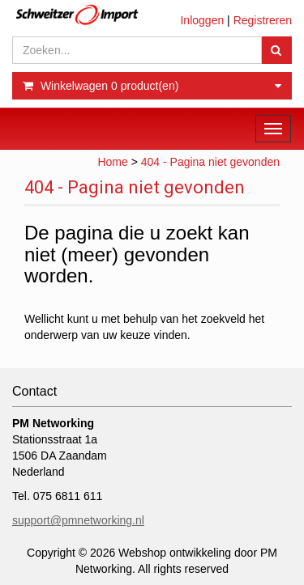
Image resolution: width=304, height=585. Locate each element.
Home (112, 161)
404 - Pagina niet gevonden (210, 161)
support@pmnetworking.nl (78, 520)
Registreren (262, 20)
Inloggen (202, 20)
